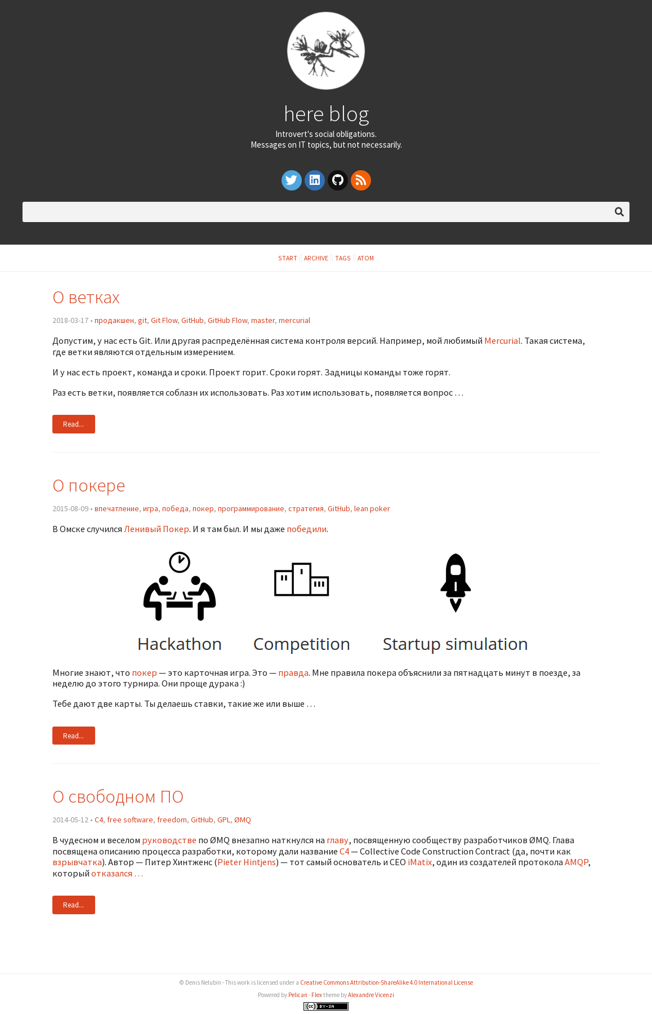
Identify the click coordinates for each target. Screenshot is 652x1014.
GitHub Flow (227, 320)
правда (293, 672)
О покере (88, 485)
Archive (316, 258)
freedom (172, 819)
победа (175, 508)
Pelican (297, 995)
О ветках (85, 296)
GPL (223, 819)
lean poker (372, 508)
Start (287, 258)
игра (150, 508)
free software (130, 819)
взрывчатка (77, 861)
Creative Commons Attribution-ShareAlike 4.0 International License (386, 982)
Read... (73, 424)
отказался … (117, 873)
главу (338, 839)
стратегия (306, 508)
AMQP (576, 861)
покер (203, 508)
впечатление (117, 508)
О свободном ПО (118, 796)
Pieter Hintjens (246, 861)
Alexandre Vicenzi (371, 995)
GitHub (192, 320)
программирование (251, 508)
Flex (316, 995)
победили (307, 528)
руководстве (169, 839)
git (142, 320)
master (263, 320)
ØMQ (242, 819)
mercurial (294, 320)
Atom (366, 258)
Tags (343, 258)
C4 (99, 819)
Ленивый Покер (156, 528)
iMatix (420, 861)
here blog (326, 113)
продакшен (114, 320)
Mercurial (502, 340)
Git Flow (164, 320)
